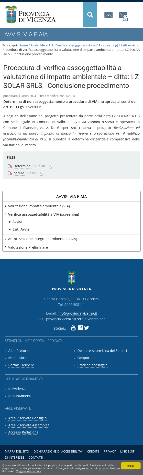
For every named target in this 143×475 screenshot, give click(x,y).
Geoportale (86, 357)
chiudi (130, 465)
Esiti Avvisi (128, 45)
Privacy (110, 451)
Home (23, 45)
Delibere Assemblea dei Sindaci (102, 350)
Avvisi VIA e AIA (42, 45)
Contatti (36, 457)
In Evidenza (17, 388)
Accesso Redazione (23, 432)
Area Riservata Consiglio (27, 418)
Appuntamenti (19, 395)
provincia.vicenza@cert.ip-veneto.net (124, 16)
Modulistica (17, 357)
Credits (93, 451)
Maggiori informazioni (28, 471)
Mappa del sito (17, 451)
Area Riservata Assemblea (28, 425)
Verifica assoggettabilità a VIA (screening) (87, 45)
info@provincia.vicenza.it (109, 15)
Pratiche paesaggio (92, 365)
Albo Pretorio (18, 350)
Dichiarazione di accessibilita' (58, 451)
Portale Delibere (21, 365)
